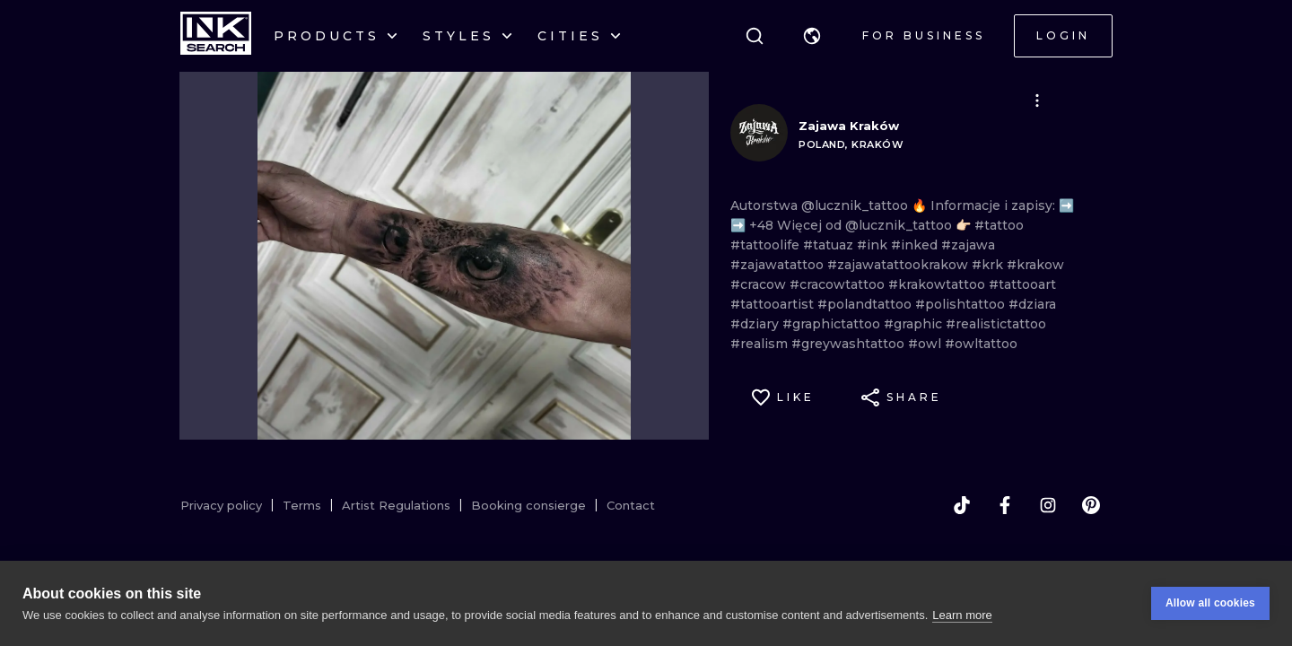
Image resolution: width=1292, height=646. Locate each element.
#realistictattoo (996, 324)
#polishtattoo (961, 304)
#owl (926, 344)
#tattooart (1022, 284)
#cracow (760, 284)
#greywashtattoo (849, 344)
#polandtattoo (866, 304)
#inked (916, 245)
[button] (812, 35)
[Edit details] (1037, 100)
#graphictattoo (833, 324)
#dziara (1032, 304)
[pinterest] (1091, 505)
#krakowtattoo (938, 284)
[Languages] (812, 35)
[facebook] (1004, 505)
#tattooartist (773, 304)
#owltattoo (981, 344)
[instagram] (1047, 505)
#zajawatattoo (778, 265)
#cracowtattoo (839, 284)
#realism (760, 344)
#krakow (1035, 265)
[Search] (754, 35)
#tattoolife (766, 245)
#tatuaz (830, 245)
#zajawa (968, 245)
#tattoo (999, 225)
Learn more (961, 615)
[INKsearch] (215, 36)
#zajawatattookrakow (899, 265)
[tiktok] (961, 505)
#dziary (756, 324)
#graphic (915, 324)
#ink (874, 245)
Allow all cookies (1210, 603)
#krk (989, 265)
